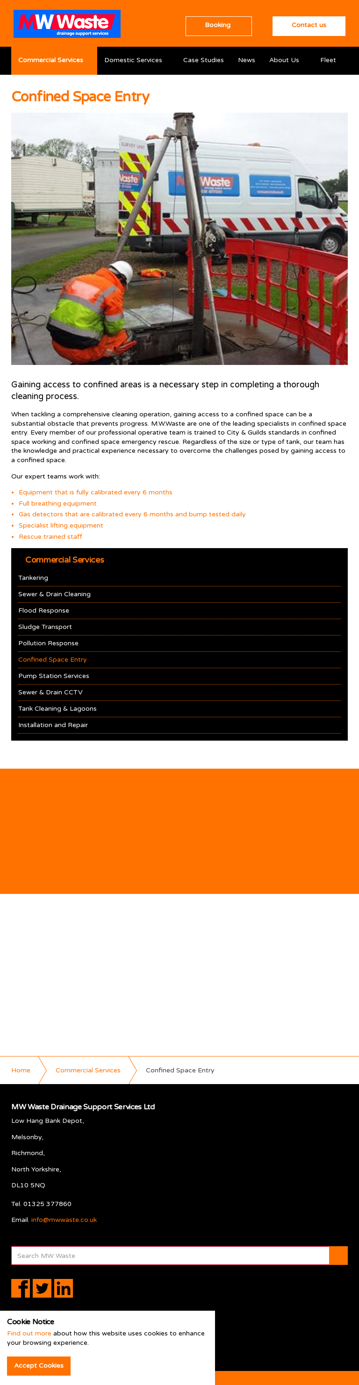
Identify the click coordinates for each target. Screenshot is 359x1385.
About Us (284, 60)
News (246, 60)
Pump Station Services (53, 676)
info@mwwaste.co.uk (64, 1220)
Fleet (328, 60)
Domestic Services (133, 60)
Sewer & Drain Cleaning (54, 594)
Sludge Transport (45, 627)
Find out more (29, 1333)
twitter (42, 1288)
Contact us (309, 25)
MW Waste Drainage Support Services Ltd (67, 24)
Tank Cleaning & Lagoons (57, 709)
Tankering (33, 578)
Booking (217, 25)
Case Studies (203, 60)
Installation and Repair (53, 725)
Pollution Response (48, 643)
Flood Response (43, 610)
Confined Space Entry (52, 660)
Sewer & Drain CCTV (50, 692)
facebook (20, 1288)
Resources (34, 88)
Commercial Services (50, 60)
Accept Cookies (39, 1366)
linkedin (63, 1288)
